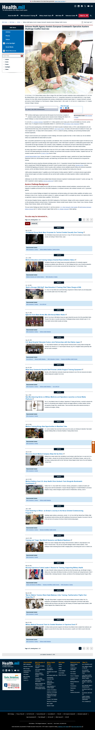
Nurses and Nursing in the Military (33, 584)
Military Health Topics (45, 15)
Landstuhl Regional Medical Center (32, 156)
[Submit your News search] (22, 56)
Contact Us (25, 680)
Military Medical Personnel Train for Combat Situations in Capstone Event (50, 624)
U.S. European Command (37, 122)
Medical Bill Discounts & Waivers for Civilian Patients (52, 695)
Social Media (9, 47)
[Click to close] (93, 443)
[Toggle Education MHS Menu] (36, 15)
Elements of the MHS (28, 666)
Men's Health (50, 703)
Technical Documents (75, 692)
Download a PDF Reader (63, 726)
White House (58, 717)
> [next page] (91, 219)
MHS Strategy (26, 668)
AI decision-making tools (47, 181)
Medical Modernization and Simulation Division (40, 687)
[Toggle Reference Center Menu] (76, 15)
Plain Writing (41, 717)
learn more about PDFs (77, 726)
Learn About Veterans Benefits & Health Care (87, 681)
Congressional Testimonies (73, 668)
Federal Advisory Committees (27, 671)
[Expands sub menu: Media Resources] (4, 51)
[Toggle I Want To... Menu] (87, 15)
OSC (66, 717)
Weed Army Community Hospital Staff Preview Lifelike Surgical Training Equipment (54, 370)
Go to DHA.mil (43, 304)
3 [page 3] (87, 219)
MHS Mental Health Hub (52, 675)
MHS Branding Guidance (26, 677)
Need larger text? (87, 22)
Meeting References (74, 681)
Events (6, 62)
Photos (8, 36)
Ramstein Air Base (79, 165)
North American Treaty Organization (71, 124)
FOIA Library (73, 674)
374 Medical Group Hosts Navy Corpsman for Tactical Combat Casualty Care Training (54, 232)
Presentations (73, 686)
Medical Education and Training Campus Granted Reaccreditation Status (50, 260)
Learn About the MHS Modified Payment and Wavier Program (87, 677)
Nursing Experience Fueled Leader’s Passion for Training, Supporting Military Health (54, 568)
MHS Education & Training (28, 15)
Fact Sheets (73, 671)
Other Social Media (66, 111)
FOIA (58, 714)
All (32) (27, 223)
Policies (72, 684)
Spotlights (7, 67)
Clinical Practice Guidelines (73, 665)
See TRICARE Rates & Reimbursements (87, 686)
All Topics (49, 666)
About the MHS (12, 15)
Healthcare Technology (52, 692)
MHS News (59, 15)
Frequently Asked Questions (74, 678)
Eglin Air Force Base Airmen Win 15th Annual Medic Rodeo (45, 315)
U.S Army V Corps (45, 153)
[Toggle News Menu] (62, 15)
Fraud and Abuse (40, 714)
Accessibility (50, 714)
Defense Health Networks (45, 332)
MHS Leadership (27, 664)
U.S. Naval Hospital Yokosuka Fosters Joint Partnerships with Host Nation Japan (53, 342)
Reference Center (70, 15)
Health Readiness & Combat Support (51, 687)
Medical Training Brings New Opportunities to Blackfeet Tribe (46, 426)
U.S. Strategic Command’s (63, 209)
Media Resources (11, 51)
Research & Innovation (52, 701)
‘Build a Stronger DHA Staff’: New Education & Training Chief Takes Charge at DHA (53, 287)
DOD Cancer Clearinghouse (50, 668)
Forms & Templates (74, 676)
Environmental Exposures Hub (50, 678)
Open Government (30, 717)
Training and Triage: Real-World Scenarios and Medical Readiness (48, 540)
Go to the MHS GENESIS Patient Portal (86, 671)
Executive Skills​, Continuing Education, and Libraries (40, 680)
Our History (25, 674)
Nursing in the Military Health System (69, 359)
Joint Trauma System (59, 129)
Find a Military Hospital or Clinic (87, 667)
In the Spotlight (10, 43)
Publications (73, 688)
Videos (8, 39)
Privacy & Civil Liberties (52, 699)
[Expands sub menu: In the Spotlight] (4, 43)
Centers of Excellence (51, 690)
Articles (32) (34, 223)
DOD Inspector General (68, 714)
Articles (8, 32)
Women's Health (50, 705)
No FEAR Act (29, 714)
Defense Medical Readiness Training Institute (50, 249)
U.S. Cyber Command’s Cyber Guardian (68, 207)
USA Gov (50, 717)
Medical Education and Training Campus (35, 277)
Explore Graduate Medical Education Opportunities (86, 698)
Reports (72, 690)
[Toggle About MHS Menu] (17, 15)
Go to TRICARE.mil (86, 664)
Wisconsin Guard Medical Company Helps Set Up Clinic (44, 454)
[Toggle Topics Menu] (52, 15)
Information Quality (81, 714)
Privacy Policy (19, 714)
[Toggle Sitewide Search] (90, 15)
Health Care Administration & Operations (50, 682)
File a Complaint (85, 701)
